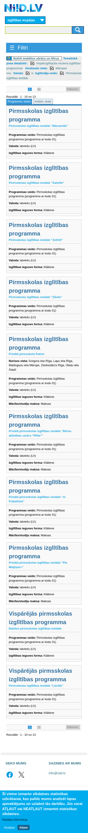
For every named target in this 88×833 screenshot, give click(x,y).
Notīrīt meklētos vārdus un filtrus (36, 58)
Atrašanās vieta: (36, 68)
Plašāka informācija (15, 820)
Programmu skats (19, 101)
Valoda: (18, 73)
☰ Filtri (19, 48)
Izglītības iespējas (21, 20)
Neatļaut (9, 827)
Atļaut (23, 827)
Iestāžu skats (43, 101)
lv (33, 73)
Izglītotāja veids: (46, 73)
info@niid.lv (57, 773)
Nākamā (72, 89)
